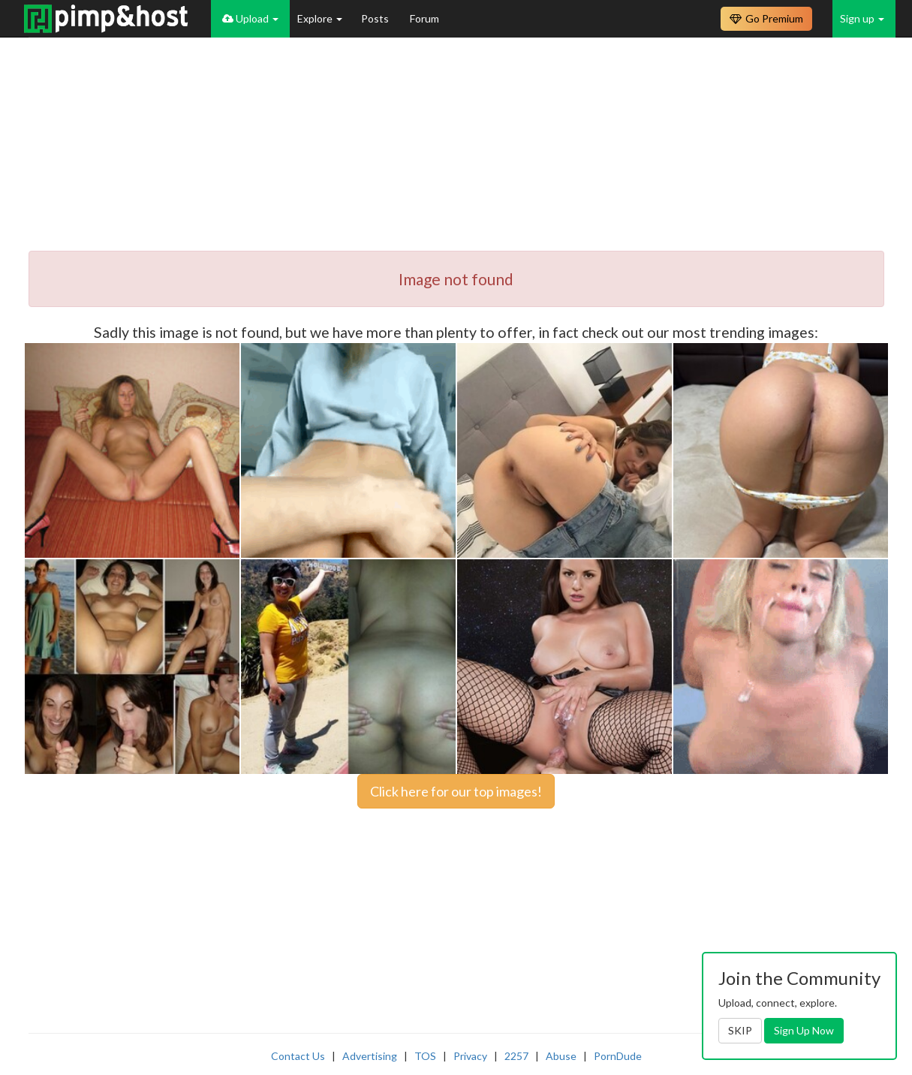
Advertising (369, 1055)
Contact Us (298, 1055)
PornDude (618, 1055)
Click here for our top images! (456, 791)
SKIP (740, 1030)
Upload (250, 18)
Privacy (470, 1055)
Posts (376, 18)
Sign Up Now (804, 1030)
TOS (425, 1055)
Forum (424, 18)
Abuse (561, 1055)
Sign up (862, 18)
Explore (319, 18)
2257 (516, 1055)
